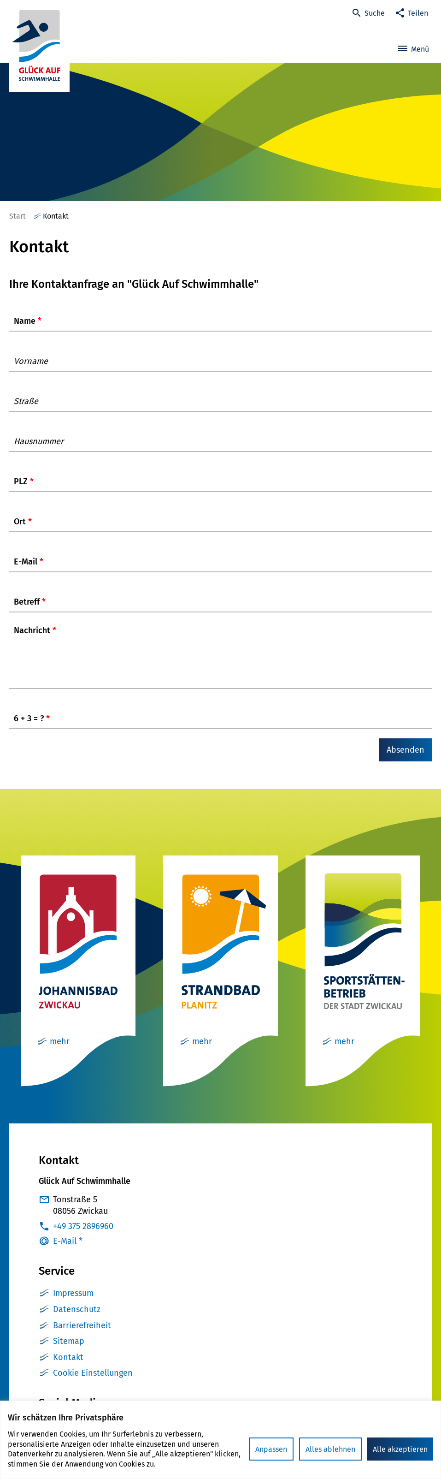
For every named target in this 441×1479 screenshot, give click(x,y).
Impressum (73, 1302)
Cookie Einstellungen (93, 1382)
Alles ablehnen (330, 1449)
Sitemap (68, 1350)
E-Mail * (67, 1250)
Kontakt (68, 1366)
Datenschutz (76, 1318)
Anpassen (271, 1449)
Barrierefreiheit (82, 1335)
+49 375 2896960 (83, 1235)
